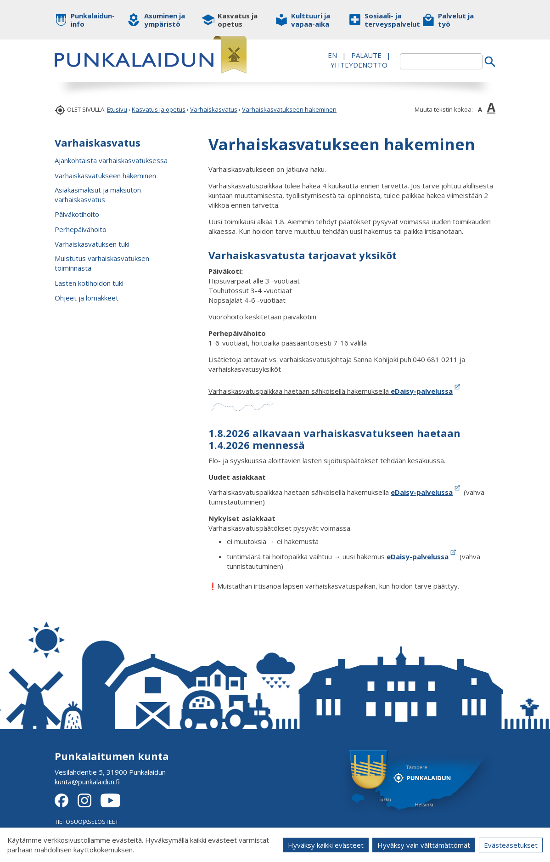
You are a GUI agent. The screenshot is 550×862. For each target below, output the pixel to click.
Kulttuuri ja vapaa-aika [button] (310, 19)
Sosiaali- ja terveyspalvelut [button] (386, 19)
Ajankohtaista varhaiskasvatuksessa (111, 160)
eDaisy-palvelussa (426, 391)
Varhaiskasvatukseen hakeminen (289, 109)
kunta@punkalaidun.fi (87, 781)
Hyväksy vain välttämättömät (423, 845)
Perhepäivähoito (81, 229)
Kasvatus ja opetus (158, 109)
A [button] (480, 109)
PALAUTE (366, 55)
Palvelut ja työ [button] (456, 19)
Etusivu (117, 109)
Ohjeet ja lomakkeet (86, 297)
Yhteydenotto (359, 64)
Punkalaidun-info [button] (92, 19)
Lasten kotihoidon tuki (89, 283)
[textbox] (441, 61)
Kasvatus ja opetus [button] (238, 19)
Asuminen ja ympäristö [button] (164, 19)
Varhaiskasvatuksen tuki (92, 244)
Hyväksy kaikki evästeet (326, 845)
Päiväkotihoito (77, 214)
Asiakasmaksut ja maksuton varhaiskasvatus (98, 194)
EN (332, 55)
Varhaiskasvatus (213, 109)
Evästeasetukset (511, 845)
